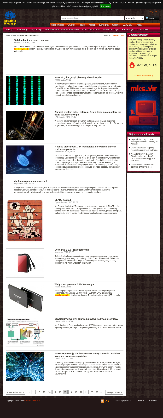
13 (44, 392)
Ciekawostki (142, 29)
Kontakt (141, 400)
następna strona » (114, 392)
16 (60, 392)
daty (122, 35)
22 (92, 392)
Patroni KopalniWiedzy (143, 76)
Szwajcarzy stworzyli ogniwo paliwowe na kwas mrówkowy (86, 319)
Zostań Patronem (138, 34)
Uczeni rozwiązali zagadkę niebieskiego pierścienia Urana (144, 149)
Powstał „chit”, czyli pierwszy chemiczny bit (78, 77)
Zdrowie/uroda (52, 29)
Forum (82, 25)
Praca (138, 25)
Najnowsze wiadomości (142, 134)
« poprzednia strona (15, 392)
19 (76, 392)
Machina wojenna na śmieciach (30, 181)
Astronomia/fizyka (111, 29)
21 (86, 392)
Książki (92, 25)
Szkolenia (153, 400)
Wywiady (127, 25)
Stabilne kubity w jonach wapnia (31, 40)
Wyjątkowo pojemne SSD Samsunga (74, 284)
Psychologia (36, 29)
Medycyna (9, 29)
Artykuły (71, 25)
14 (49, 392)
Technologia (22, 29)
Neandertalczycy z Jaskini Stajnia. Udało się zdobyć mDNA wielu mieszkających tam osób (143, 157)
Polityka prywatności (123, 400)
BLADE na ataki (63, 200)
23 (97, 392)
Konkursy (104, 25)
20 (81, 392)
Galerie (116, 25)
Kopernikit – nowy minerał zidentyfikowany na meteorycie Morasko (144, 141)
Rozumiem (105, 6)
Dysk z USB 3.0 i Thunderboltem (72, 249)
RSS (107, 401)
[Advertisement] (65, 65)
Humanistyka (128, 29)
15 (55, 392)
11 (33, 392)
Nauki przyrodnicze (91, 29)
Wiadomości (57, 25)
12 (39, 392)
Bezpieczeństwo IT (70, 29)
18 (71, 392)
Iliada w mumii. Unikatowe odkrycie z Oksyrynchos (142, 166)
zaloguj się (152, 11)
